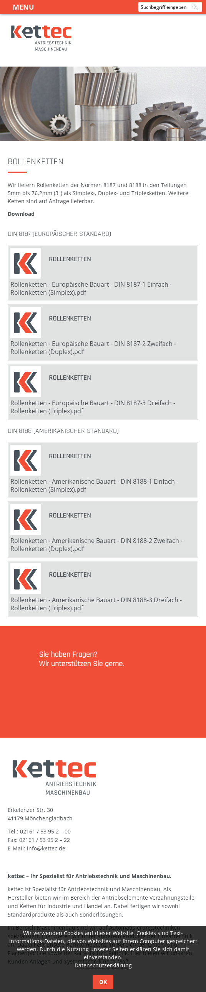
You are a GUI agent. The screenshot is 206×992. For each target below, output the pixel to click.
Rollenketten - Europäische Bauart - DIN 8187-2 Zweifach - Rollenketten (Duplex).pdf (93, 347)
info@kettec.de (46, 848)
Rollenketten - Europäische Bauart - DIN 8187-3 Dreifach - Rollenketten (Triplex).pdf (92, 407)
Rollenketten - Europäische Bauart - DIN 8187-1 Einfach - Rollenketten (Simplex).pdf (91, 288)
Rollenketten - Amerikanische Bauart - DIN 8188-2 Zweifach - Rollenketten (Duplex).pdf (96, 544)
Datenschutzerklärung (103, 965)
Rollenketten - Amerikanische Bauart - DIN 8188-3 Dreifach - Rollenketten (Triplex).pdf (96, 604)
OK (103, 981)
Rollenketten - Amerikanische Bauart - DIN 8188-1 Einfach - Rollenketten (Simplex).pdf (94, 485)
